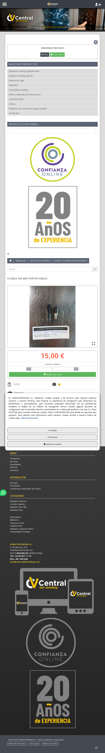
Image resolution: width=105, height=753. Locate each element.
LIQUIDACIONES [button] (16, 99)
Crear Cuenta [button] (57, 54)
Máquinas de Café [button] (18, 507)
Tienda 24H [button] (14, 113)
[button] (52, 4)
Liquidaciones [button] (16, 525)
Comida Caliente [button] (17, 504)
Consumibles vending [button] (20, 531)
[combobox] (52, 131)
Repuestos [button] (13, 85)
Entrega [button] (14, 482)
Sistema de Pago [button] (16, 80)
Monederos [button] (15, 517)
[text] (49, 269)
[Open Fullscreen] (93, 343)
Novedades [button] (15, 464)
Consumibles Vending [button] (18, 90)
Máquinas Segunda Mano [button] (21, 528)
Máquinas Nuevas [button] (18, 501)
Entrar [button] (44, 54)
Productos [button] (15, 458)
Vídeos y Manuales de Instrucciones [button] (25, 94)
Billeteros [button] (14, 520)
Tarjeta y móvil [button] (17, 523)
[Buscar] (95, 269)
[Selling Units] (52, 369)
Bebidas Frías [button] (16, 510)
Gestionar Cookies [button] (53, 444)
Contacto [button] (14, 470)
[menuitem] (52, 458)
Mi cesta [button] (14, 461)
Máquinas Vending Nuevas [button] (21, 76)
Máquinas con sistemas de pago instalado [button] (28, 108)
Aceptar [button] (52, 430)
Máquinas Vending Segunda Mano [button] (24, 71)
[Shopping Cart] (52, 374)
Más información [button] (29, 418)
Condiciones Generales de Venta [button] (25, 488)
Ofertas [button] (12, 104)
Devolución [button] (15, 485)
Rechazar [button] (53, 437)
